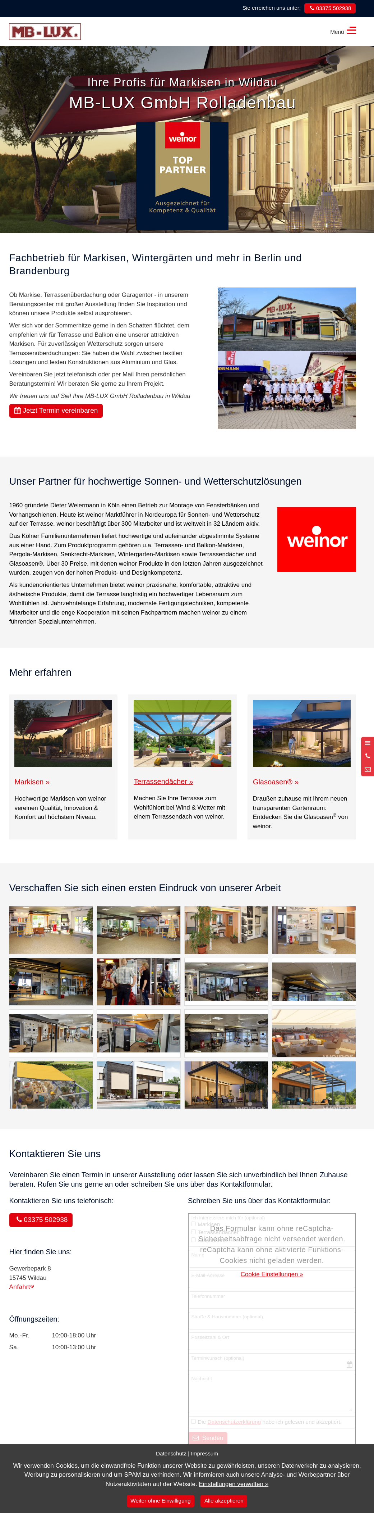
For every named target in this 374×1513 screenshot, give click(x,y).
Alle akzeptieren (224, 1501)
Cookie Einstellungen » (272, 1274)
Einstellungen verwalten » (233, 1484)
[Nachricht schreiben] (367, 769)
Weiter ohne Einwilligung (160, 1501)
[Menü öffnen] (367, 743)
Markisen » (32, 782)
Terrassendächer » (163, 781)
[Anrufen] (367, 756)
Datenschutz (171, 1453)
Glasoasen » (276, 782)
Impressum (204, 1453)
